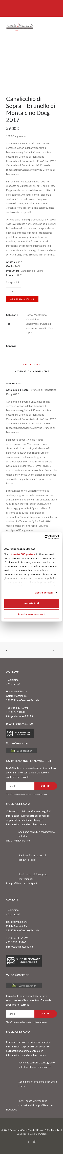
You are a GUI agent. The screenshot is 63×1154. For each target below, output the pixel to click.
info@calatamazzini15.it (19, 716)
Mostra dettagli (43, 592)
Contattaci (14, 684)
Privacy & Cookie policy (48, 1130)
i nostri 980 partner (23, 554)
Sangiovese (32, 323)
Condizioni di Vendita (27, 1133)
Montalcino (40, 314)
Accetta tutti (31, 603)
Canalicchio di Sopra (17, 389)
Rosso (29, 314)
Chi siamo (13, 679)
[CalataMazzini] (20, 26)
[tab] (31, 372)
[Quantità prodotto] (13, 291)
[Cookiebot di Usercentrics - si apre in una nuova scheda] (45, 537)
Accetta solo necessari (31, 614)
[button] (55, 26)
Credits (43, 1133)
